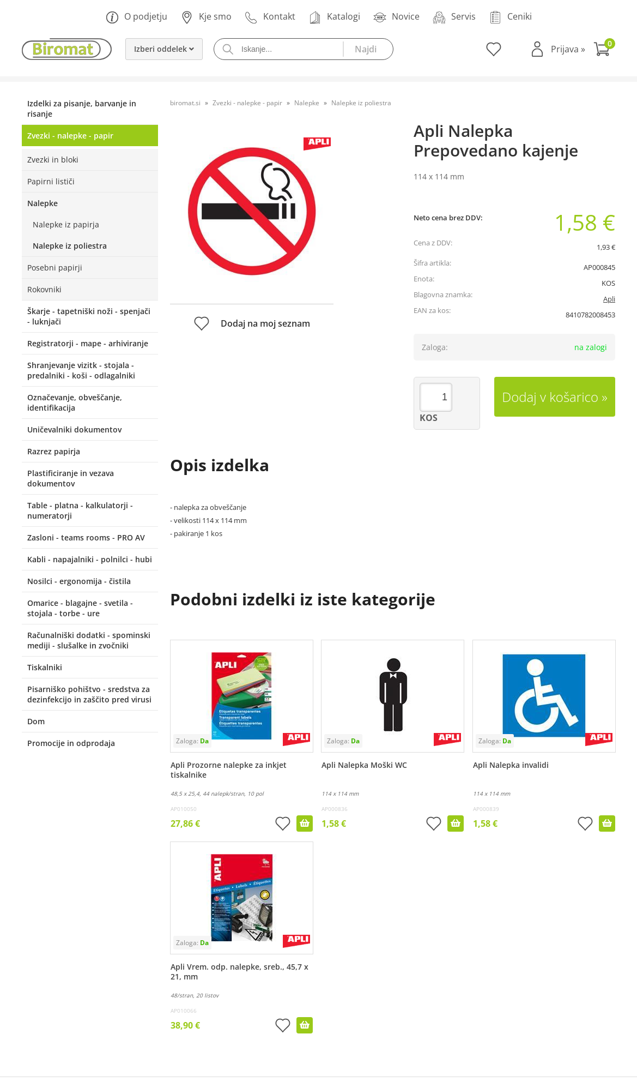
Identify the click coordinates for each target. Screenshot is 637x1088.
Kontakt (270, 17)
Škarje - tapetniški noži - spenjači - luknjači (88, 316)
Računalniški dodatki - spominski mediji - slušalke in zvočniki (88, 640)
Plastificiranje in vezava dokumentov (70, 478)
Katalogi (334, 17)
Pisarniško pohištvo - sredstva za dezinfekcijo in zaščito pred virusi (89, 694)
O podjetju (136, 17)
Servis (454, 17)
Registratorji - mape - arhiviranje (87, 343)
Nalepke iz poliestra (70, 246)
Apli (609, 299)
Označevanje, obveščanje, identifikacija (74, 402)
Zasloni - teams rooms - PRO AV (86, 537)
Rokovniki (44, 289)
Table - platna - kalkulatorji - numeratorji (80, 510)
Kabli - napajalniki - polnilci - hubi (89, 559)
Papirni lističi (51, 181)
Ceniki (510, 17)
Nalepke (42, 203)
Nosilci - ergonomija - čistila (79, 581)
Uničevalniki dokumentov (74, 429)
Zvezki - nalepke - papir (70, 135)
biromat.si (185, 102)
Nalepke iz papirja (66, 224)
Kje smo (206, 17)
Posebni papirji (54, 267)
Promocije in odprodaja (71, 743)
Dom (36, 721)
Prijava (568, 49)
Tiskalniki (44, 667)
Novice (396, 17)
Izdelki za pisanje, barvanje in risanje (81, 108)
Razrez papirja (53, 451)
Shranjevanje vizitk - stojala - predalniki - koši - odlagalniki (81, 370)
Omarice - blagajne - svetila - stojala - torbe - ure (80, 608)
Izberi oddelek (164, 49)
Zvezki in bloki (52, 159)
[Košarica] (604, 50)
